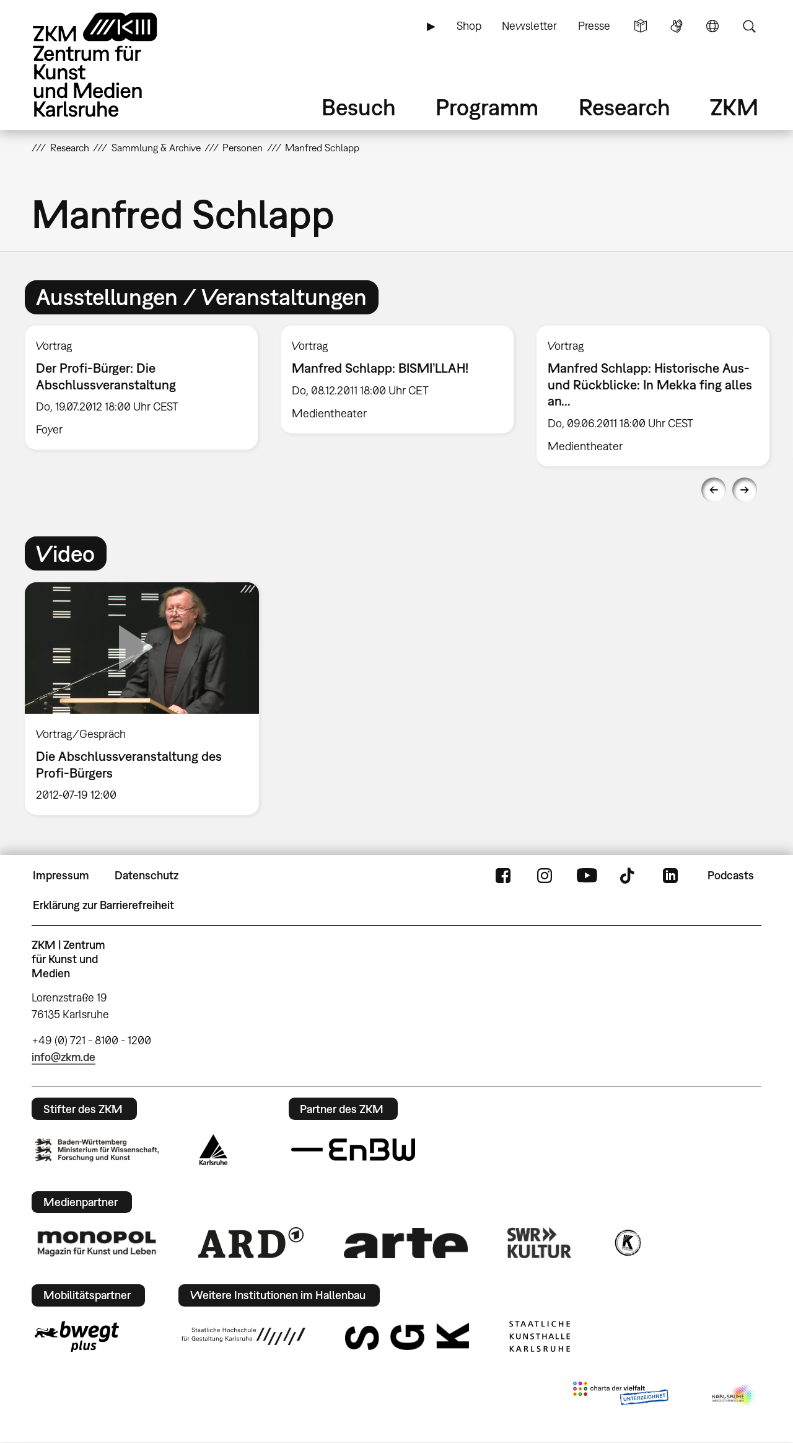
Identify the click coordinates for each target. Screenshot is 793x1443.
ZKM (734, 107)
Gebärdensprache (676, 26)
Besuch (359, 107)
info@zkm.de (63, 1056)
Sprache (712, 26)
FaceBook (503, 875)
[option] (141, 388)
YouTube (586, 875)
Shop (469, 25)
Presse (594, 25)
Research (624, 107)
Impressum (61, 875)
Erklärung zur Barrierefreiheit (103, 905)
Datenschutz (146, 875)
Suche (749, 26)
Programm (487, 107)
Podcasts (731, 875)
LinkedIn (670, 875)
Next (744, 489)
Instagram (544, 875)
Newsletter (529, 25)
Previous (713, 489)
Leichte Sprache (640, 26)
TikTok (628, 875)
